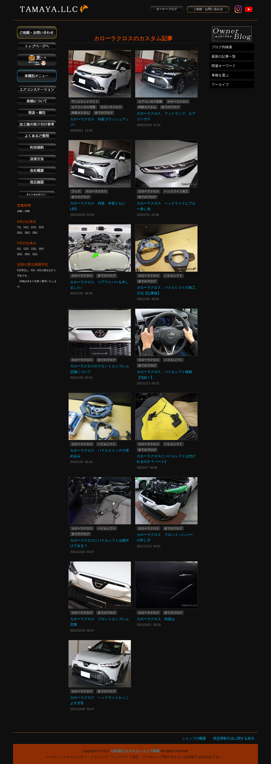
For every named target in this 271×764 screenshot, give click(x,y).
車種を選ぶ (220, 75)
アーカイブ (220, 85)
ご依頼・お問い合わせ (208, 9)
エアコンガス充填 (83, 107)
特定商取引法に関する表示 (233, 738)
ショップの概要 (194, 738)
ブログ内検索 (222, 47)
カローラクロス (111, 107)
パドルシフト (173, 275)
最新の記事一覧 (224, 56)
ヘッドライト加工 (176, 191)
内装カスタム (80, 112)
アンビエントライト (85, 101)
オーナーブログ (166, 9)
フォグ (76, 191)
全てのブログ (104, 112)
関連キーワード (224, 66)
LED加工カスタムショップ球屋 (135, 751)
